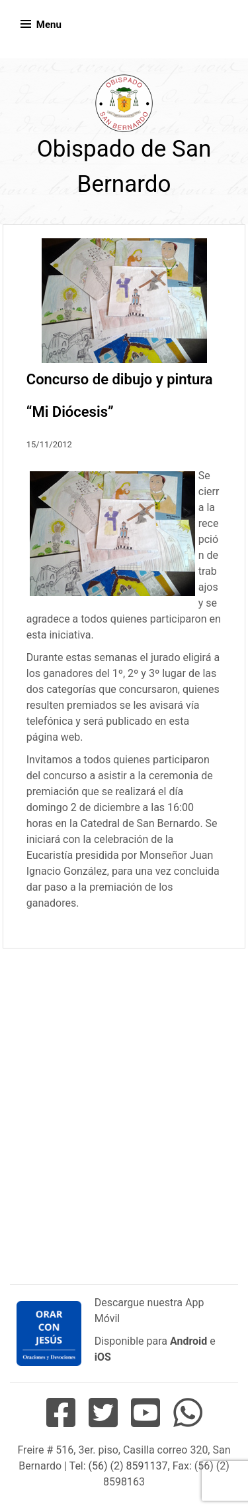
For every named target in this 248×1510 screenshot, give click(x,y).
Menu (49, 25)
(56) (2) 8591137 (128, 1466)
